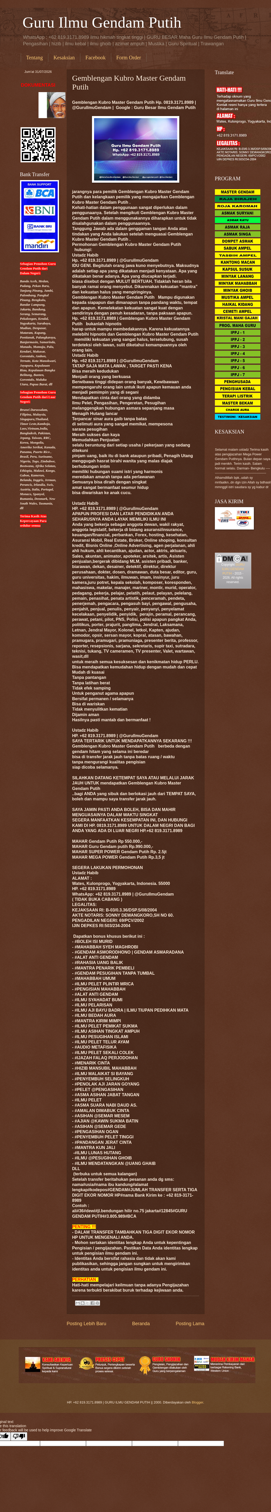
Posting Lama (190, 1323)
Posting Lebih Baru (86, 1323)
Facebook (95, 57)
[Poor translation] (19, 1436)
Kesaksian (64, 57)
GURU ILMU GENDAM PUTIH (233, 569)
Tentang (34, 57)
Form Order (128, 57)
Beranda (141, 1323)
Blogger (197, 1402)
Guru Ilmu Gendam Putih (102, 22)
